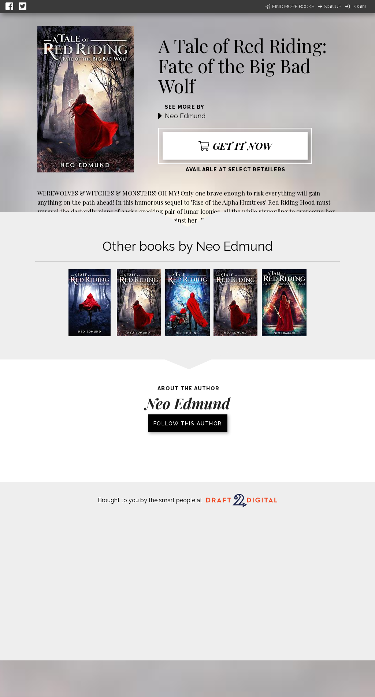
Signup (329, 6)
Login (355, 6)
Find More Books (290, 6)
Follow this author (187, 423)
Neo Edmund (185, 116)
